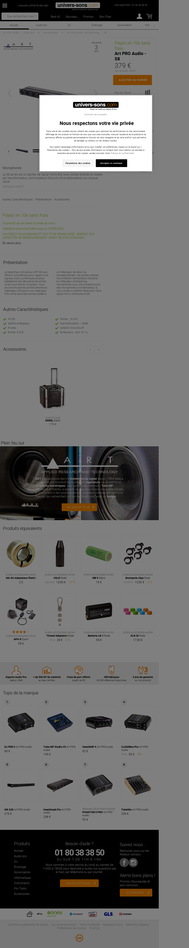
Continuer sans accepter (95, 114)
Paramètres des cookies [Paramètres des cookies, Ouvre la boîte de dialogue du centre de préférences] (78, 163)
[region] (95, 133)
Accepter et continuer (111, 163)
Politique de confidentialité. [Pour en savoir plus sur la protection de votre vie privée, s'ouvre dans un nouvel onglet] (123, 153)
